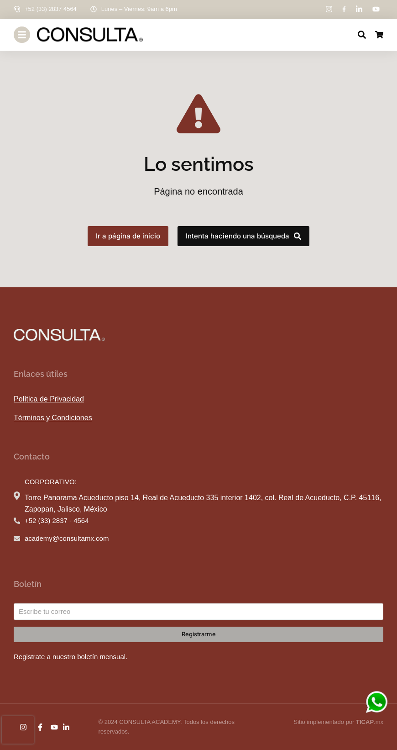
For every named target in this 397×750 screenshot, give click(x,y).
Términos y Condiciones (53, 418)
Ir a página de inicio (128, 236)
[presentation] (18, 730)
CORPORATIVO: (51, 482)
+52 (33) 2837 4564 (51, 8)
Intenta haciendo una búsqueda (243, 236)
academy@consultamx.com (67, 538)
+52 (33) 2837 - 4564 (57, 520)
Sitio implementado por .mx (338, 721)
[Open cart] (379, 34)
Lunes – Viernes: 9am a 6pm (139, 8)
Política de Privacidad (49, 399)
